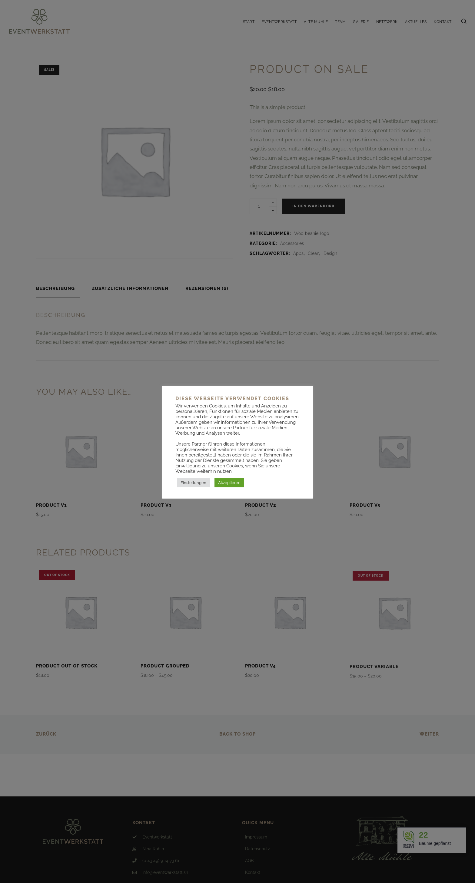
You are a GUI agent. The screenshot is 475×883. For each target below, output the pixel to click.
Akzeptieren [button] (229, 482)
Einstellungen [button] (193, 482)
